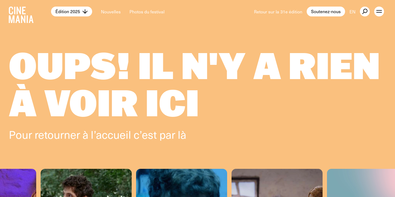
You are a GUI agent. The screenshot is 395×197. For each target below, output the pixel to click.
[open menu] (379, 11)
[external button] (365, 11)
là (182, 134)
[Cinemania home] (30, 11)
